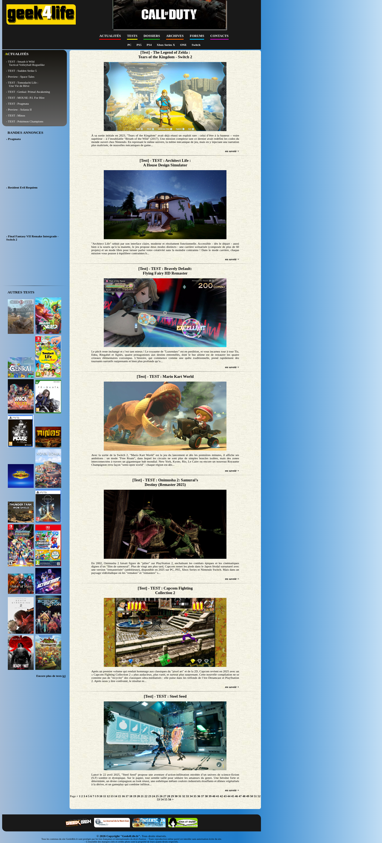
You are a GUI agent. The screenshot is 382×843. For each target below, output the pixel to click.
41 (217, 796)
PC (130, 44)
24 (153, 796)
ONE (183, 44)
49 (247, 796)
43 (224, 796)
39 (209, 796)
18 (130, 796)
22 (145, 796)
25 (157, 796)
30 (176, 796)
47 (240, 796)
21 (142, 796)
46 (236, 796)
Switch (196, 44)
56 (169, 799)
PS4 (149, 44)
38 (206, 796)
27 (164, 796)
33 (187, 796)
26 (161, 796)
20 (138, 796)
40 (213, 796)
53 (158, 799)
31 (179, 796)
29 (172, 796)
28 (168, 796)
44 (228, 796)
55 (165, 799)
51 (255, 796)
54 (162, 799)
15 (119, 796)
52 (258, 796)
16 (123, 796)
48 (243, 796)
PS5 (139, 44)
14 (115, 796)
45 (232, 796)
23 (149, 796)
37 (202, 796)
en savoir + (232, 151)
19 (134, 796)
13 (112, 796)
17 (127, 796)
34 (191, 796)
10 (100, 796)
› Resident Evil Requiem (21, 187)
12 (108, 796)
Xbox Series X (166, 44)
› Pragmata (13, 138)
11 (104, 796)
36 (198, 796)
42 (221, 796)
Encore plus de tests (51, 675)
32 (183, 796)
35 (194, 796)
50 (251, 796)
